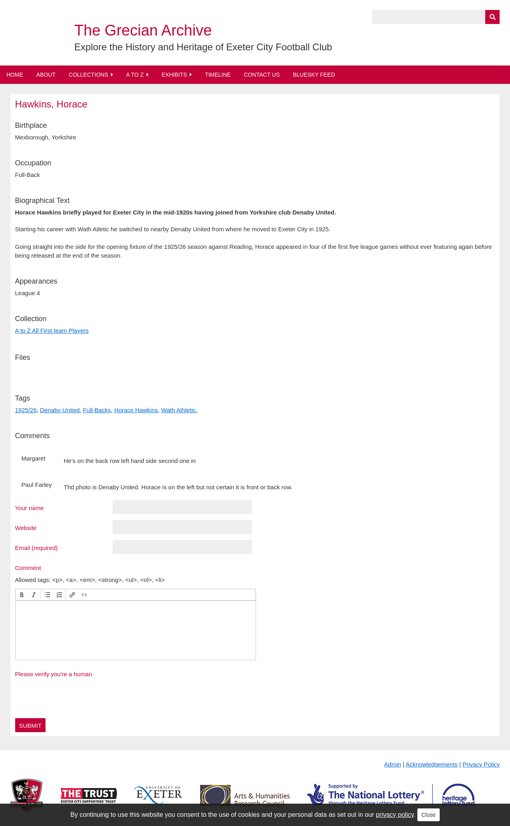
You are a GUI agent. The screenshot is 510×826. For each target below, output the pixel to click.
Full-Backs (97, 410)
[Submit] (492, 17)
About (46, 74)
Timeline (218, 74)
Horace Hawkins (136, 410)
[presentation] (22, 594)
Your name (29, 507)
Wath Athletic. (179, 410)
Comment (28, 567)
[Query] (436, 17)
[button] (22, 595)
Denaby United (59, 410)
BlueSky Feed (314, 74)
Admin (392, 764)
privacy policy (395, 814)
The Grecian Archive (143, 30)
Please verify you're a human (53, 674)
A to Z (135, 74)
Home (14, 74)
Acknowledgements (432, 764)
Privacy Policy (481, 764)
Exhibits (174, 74)
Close (428, 815)
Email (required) (36, 547)
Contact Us (262, 74)
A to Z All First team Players (52, 330)
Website (26, 527)
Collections (88, 74)
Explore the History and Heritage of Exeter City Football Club (203, 47)
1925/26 (26, 410)
